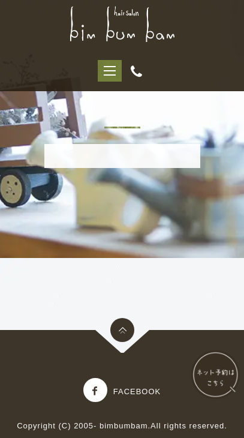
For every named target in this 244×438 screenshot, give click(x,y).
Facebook (122, 391)
